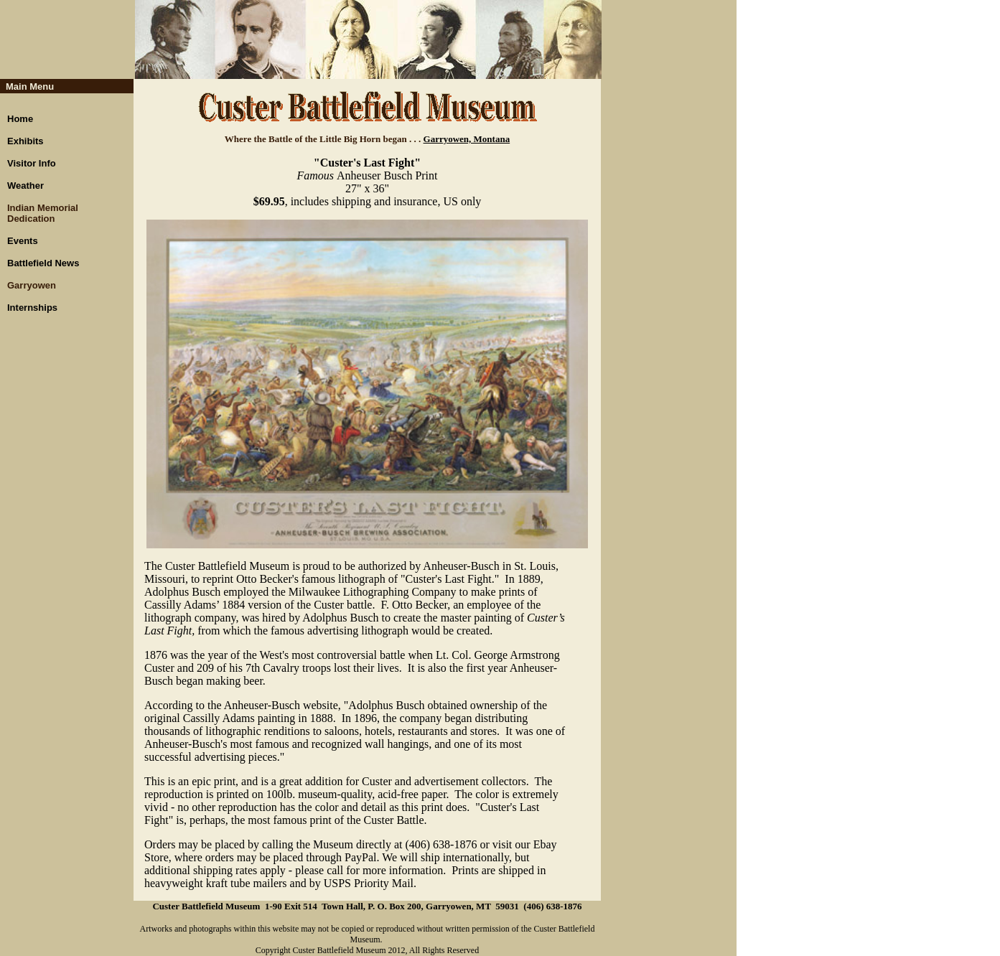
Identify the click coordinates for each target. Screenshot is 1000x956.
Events (22, 240)
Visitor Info (31, 163)
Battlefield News (43, 263)
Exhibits (25, 141)
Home (20, 118)
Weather (25, 185)
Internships (32, 307)
